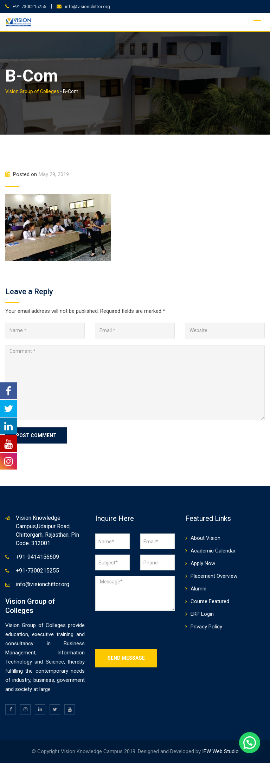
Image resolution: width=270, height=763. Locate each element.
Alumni (198, 589)
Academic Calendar (213, 551)
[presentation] (148, 630)
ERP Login (202, 614)
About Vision (205, 538)
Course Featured (210, 601)
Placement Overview (214, 576)
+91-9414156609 (37, 557)
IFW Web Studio (220, 751)
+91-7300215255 (29, 6)
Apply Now (203, 563)
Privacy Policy (206, 626)
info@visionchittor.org (87, 6)
